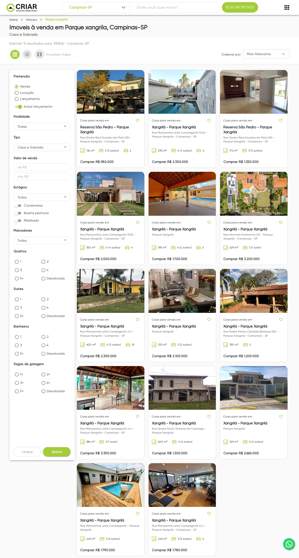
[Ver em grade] (15, 54)
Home (13, 19)
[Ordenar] (266, 54)
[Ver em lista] (27, 54)
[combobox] (98, 7)
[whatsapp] (289, 544)
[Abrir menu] (286, 7)
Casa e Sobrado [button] (30, 147)
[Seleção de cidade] (98, 7)
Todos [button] (22, 197)
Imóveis (31, 19)
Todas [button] (22, 126)
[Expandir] (123, 7)
